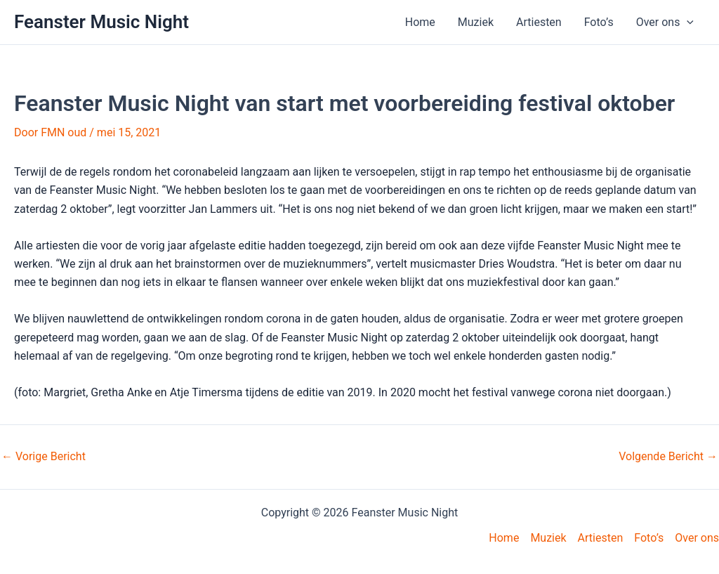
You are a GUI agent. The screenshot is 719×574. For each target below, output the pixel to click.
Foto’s (599, 22)
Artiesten (539, 22)
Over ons (665, 22)
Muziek (476, 22)
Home (420, 22)
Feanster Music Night (101, 21)
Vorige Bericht (43, 456)
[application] (687, 22)
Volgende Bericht (668, 456)
